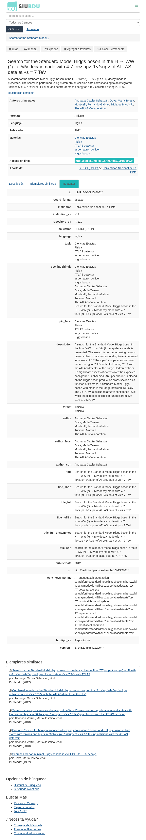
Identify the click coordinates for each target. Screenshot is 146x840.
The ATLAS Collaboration (90, 108)
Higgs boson (82, 153)
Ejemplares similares (43, 183)
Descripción (16, 183)
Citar (15, 49)
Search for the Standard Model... (29, 38)
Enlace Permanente (112, 49)
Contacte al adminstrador (29, 833)
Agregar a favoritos (79, 49)
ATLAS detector (84, 145)
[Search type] (73, 22)
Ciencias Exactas (85, 137)
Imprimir (32, 49)
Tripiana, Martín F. (122, 104)
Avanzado (33, 29)
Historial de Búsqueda (27, 785)
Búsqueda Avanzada (26, 789)
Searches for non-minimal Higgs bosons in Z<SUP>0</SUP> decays (54, 754)
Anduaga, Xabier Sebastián (91, 100)
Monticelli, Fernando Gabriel (92, 104)
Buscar (14, 29)
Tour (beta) (20, 811)
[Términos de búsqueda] (73, 15)
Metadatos (69, 183)
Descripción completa (21, 92)
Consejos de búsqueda (28, 825)
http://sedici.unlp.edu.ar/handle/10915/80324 (104, 160)
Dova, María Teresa (122, 100)
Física (78, 141)
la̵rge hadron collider (87, 149)
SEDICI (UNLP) (89, 168)
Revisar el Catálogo (26, 803)
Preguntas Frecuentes (27, 829)
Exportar (52, 49)
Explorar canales (24, 807)
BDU (11, 6)
